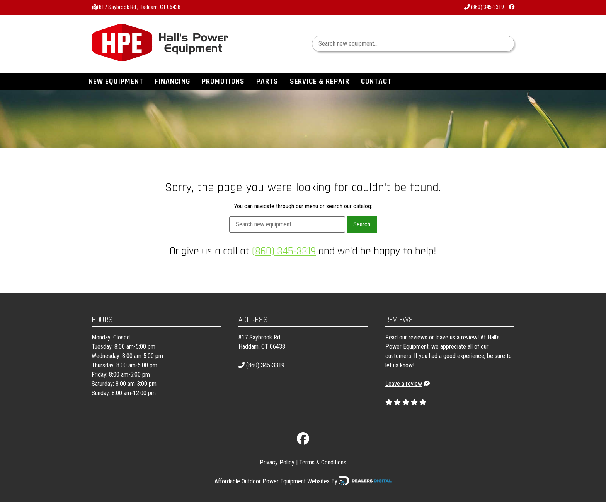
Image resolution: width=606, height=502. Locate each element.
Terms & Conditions (322, 462)
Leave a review (403, 383)
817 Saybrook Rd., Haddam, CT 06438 (139, 7)
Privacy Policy (277, 462)
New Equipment (116, 81)
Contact (376, 81)
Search (361, 224)
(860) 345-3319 (484, 7)
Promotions (223, 81)
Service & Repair (319, 81)
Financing (172, 81)
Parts (267, 81)
